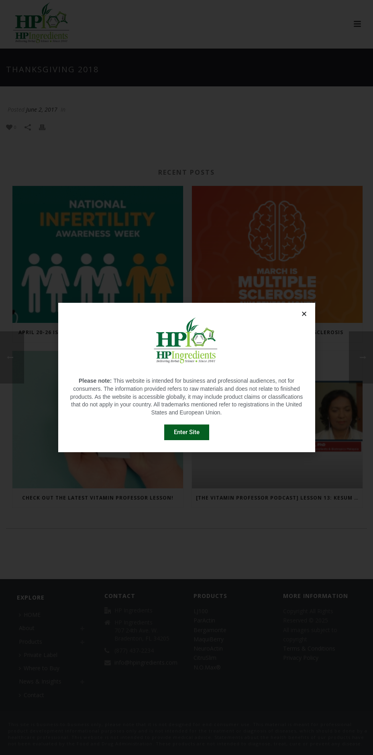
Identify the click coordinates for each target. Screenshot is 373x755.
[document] (186, 377)
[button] (304, 314)
